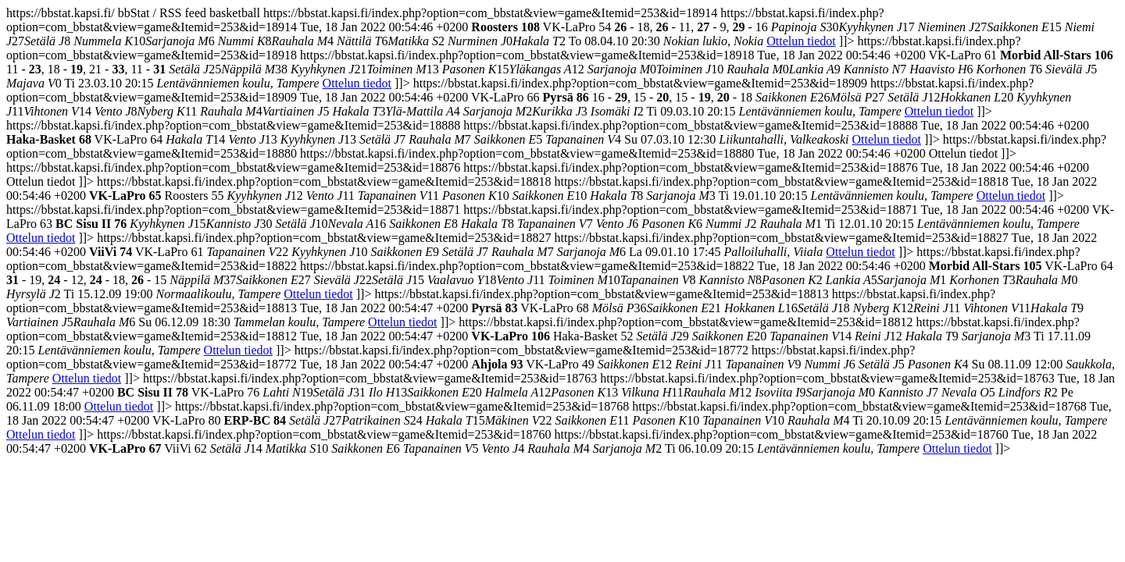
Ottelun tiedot (800, 41)
